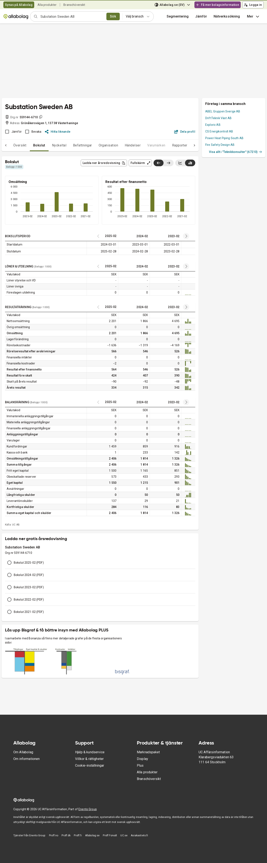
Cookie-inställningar (89, 765)
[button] (201, 16)
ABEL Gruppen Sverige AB (222, 111)
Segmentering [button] (178, 16)
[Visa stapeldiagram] (190, 163)
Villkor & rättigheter (89, 759)
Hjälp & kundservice (90, 752)
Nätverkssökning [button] (227, 16)
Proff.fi (78, 835)
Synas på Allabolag (19, 4)
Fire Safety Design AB (219, 144)
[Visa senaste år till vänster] (159, 163)
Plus (140, 765)
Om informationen (26, 759)
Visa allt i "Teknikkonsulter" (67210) (235, 152)
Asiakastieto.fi (139, 835)
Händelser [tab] (124, 145)
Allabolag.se (92, 835)
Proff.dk (66, 835)
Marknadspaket (148, 752)
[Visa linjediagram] (180, 163)
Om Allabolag (23, 752)
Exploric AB (212, 124)
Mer (253, 16)
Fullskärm (140, 163)
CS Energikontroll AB (219, 131)
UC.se (123, 835)
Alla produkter (47, 4)
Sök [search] (113, 16)
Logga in (253, 4)
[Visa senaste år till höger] (168, 163)
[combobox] (72, 16)
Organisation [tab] (100, 145)
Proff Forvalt (110, 835)
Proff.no (53, 835)
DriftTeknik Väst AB (218, 118)
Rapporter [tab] (171, 145)
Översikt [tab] (11, 145)
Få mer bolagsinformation (217, 4)
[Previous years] (186, 236)
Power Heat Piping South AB (224, 138)
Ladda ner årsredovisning (104, 163)
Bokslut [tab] (31, 145)
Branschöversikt (74, 4)
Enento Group (87, 809)
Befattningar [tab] (74, 145)
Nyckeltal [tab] (51, 145)
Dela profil (184, 132)
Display (142, 759)
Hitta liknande (58, 132)
